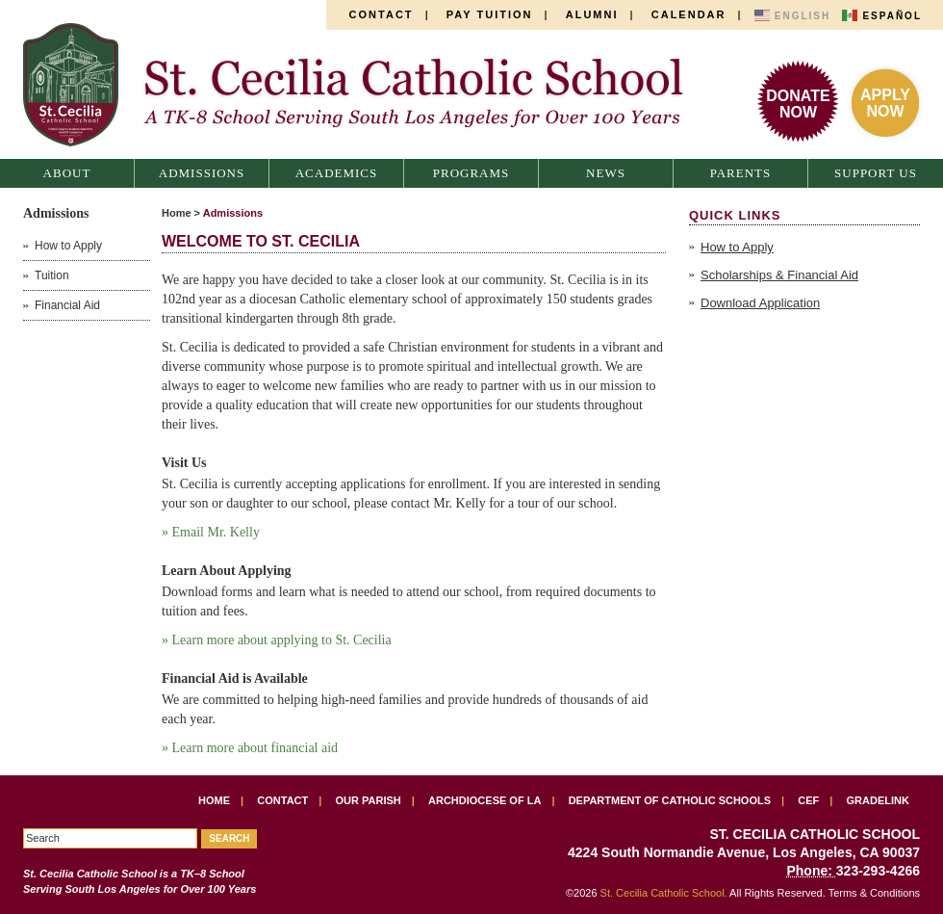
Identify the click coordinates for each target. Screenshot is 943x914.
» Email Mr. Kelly (212, 532)
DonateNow (797, 104)
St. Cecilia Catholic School (363, 84)
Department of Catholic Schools (670, 800)
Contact (381, 14)
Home (176, 213)
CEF (808, 800)
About (67, 173)
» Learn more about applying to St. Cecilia (277, 640)
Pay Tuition (489, 14)
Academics (336, 173)
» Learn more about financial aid (250, 748)
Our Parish (368, 800)
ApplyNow (885, 103)
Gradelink (878, 800)
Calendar (688, 14)
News (605, 173)
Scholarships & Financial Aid (779, 275)
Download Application (760, 303)
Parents (741, 173)
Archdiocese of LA (484, 800)
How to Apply (737, 247)
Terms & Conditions (874, 893)
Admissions (201, 173)
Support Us (875, 173)
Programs (471, 173)
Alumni (592, 14)
